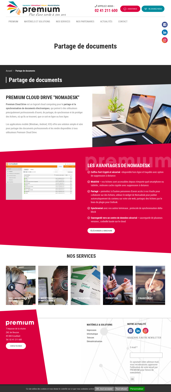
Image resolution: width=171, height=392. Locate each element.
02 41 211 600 (106, 10)
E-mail (133, 347)
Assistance (132, 8)
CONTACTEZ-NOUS (16, 346)
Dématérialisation (94, 341)
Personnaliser (136, 389)
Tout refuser (121, 389)
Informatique (92, 333)
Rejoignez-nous (155, 8)
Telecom (90, 337)
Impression (91, 330)
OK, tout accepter (104, 389)
